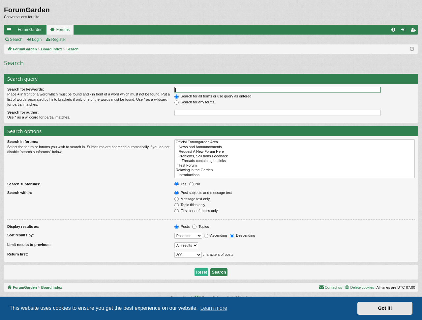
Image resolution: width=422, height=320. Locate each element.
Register (58, 39)
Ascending (215, 235)
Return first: (17, 254)
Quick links (10, 31)
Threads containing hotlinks (294, 161)
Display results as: (23, 226)
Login (37, 39)
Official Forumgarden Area (294, 142)
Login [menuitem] (404, 31)
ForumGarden (30, 29)
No (194, 184)
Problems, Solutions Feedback (294, 156)
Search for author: (23, 112)
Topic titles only (189, 205)
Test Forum (294, 165)
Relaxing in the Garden (294, 170)
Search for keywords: (25, 89)
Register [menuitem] (414, 31)
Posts (182, 226)
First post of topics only (196, 211)
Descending (242, 235)
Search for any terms (194, 102)
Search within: (19, 193)
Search (16, 39)
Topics (200, 226)
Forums (63, 29)
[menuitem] (393, 30)
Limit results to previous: (28, 245)
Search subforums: (23, 184)
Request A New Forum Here (294, 151)
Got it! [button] (385, 308)
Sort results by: (20, 235)
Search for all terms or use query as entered (213, 96)
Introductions (294, 175)
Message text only (192, 199)
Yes (180, 184)
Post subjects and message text (203, 193)
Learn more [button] (213, 308)
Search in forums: (22, 142)
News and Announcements (294, 147)
